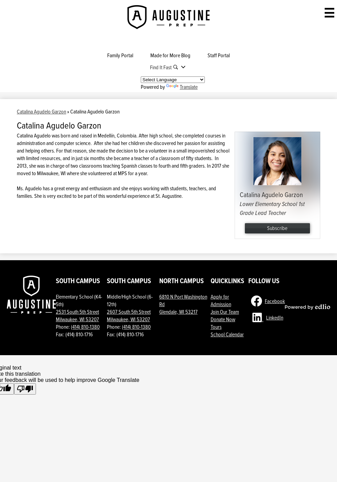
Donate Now (223, 319)
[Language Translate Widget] (173, 79)
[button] (168, 67)
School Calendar (227, 334)
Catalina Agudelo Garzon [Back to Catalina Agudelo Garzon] (41, 111)
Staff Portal (219, 55)
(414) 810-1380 (85, 326)
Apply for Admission (221, 300)
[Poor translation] (25, 389)
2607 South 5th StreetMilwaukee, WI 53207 (129, 315)
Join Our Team (225, 311)
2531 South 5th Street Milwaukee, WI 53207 (77, 315)
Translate (182, 87)
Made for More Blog (170, 55)
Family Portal (120, 55)
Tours (216, 326)
